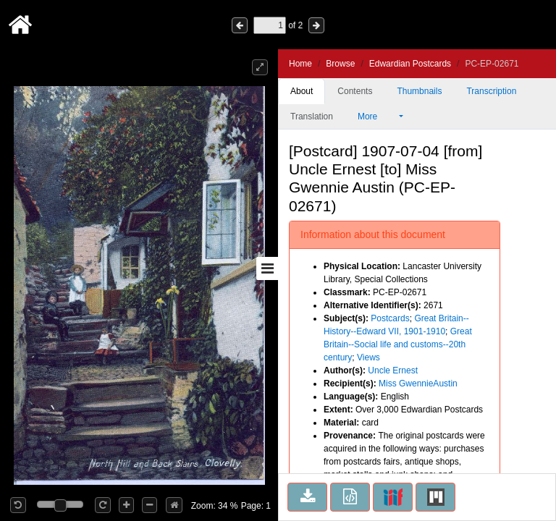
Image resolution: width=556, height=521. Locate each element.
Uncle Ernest (393, 370)
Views (368, 357)
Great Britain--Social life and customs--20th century (398, 344)
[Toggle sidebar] (267, 268)
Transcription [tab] (491, 91)
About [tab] (301, 91)
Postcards (390, 318)
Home (300, 64)
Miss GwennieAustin (418, 383)
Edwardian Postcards (410, 64)
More (377, 116)
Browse (340, 64)
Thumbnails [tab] (419, 91)
